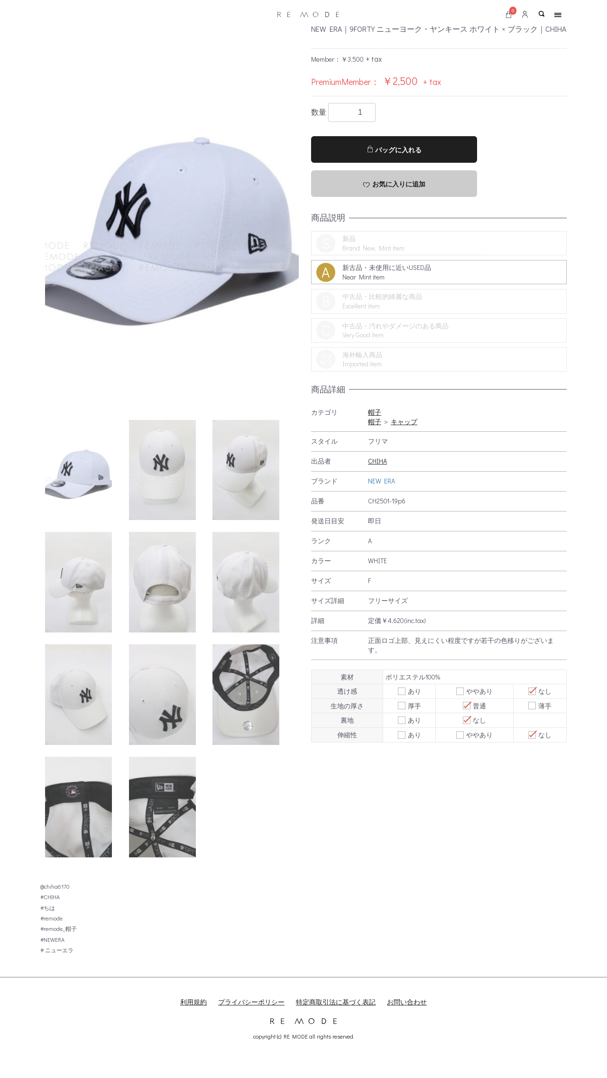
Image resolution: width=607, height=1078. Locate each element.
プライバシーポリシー (251, 1001)
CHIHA (377, 460)
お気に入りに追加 (394, 184)
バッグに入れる (394, 149)
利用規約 (193, 1001)
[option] (172, 215)
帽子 (374, 412)
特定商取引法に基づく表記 (336, 1001)
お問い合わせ (407, 1001)
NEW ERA (381, 480)
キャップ (404, 421)
